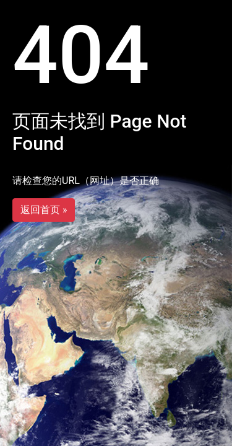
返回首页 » (43, 210)
